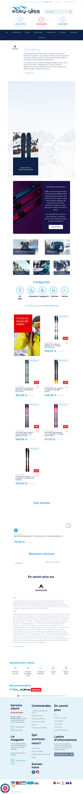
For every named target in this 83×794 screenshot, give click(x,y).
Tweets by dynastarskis (52, 562)
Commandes (41, 706)
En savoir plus (58, 721)
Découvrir (56, 227)
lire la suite (30, 73)
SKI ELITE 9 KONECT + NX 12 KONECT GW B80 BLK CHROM (25, 477)
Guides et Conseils (60, 718)
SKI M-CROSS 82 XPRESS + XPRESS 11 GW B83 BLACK (53, 389)
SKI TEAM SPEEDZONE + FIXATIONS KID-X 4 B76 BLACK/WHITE (38, 535)
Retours (34, 725)
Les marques (58, 724)
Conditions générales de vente (40, 711)
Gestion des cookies (61, 730)
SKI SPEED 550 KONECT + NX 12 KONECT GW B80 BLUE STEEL (53, 433)
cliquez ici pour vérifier (59, 695)
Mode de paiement (38, 719)
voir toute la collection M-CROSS (25, 168)
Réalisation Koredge (16, 791)
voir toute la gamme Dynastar (42, 306)
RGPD (34, 757)
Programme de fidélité (39, 728)
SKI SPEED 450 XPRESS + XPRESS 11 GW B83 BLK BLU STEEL (25, 389)
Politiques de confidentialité (41, 754)
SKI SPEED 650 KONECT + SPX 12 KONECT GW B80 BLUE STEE (24, 433)
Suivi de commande (38, 722)
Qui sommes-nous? (39, 739)
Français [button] (58, 2)
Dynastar (19, 563)
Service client (36, 748)
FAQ (55, 715)
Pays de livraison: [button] (70, 2)
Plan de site (58, 727)
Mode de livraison (37, 715)
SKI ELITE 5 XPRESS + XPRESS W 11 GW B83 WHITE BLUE (52, 345)
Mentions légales (37, 751)
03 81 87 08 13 (47, 2)
